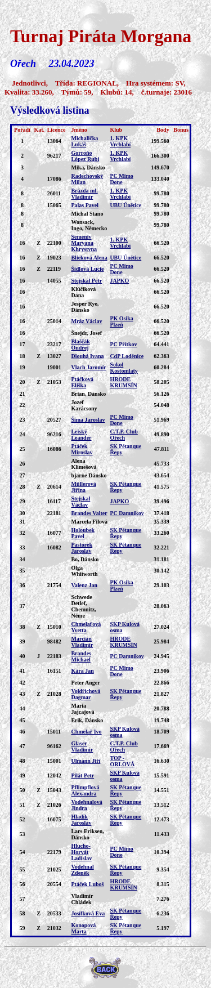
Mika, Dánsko (88, 167)
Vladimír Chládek (82, 899)
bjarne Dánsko (88, 475)
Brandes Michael (81, 656)
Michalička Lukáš (84, 141)
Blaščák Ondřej (80, 344)
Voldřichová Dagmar (85, 694)
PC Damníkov (126, 513)
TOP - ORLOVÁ (122, 761)
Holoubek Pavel (83, 533)
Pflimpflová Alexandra (85, 790)
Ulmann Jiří (85, 761)
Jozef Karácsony (84, 405)
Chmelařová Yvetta (86, 627)
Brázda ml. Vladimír (84, 193)
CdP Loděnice (126, 356)
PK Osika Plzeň (121, 321)
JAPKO (119, 281)
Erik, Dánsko (87, 720)
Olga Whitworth (84, 571)
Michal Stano (87, 214)
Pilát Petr (82, 775)
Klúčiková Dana (83, 292)
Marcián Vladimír (82, 642)
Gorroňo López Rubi (85, 156)
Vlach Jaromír (88, 367)
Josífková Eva (88, 913)
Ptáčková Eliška (82, 382)
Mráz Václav (86, 321)
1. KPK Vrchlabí (120, 141)
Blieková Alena (89, 257)
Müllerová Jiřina (83, 487)
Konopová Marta (83, 928)
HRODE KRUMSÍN (123, 382)
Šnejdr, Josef (86, 333)
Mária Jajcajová (82, 709)
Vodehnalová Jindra (86, 805)
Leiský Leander (81, 434)
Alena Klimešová (83, 464)
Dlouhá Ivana (87, 356)
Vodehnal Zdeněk (82, 870)
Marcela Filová (89, 521)
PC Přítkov (123, 344)
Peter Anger (85, 682)
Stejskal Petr (86, 281)
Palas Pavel (84, 205)
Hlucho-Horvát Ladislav (81, 852)
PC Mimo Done (121, 179)
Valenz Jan (84, 585)
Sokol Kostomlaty (123, 367)
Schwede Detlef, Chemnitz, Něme (83, 606)
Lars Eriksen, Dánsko (87, 834)
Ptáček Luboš (87, 884)
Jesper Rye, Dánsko (84, 307)
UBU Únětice (125, 205)
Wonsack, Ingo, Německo (89, 225)
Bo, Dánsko (84, 559)
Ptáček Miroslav (81, 449)
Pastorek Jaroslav (81, 548)
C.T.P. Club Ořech (123, 434)
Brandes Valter (89, 513)
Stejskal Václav (80, 501)
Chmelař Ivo (86, 731)
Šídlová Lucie (87, 269)
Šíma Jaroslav (88, 420)
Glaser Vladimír (82, 746)
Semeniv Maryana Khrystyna (84, 243)
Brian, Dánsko (88, 394)
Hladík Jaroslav (81, 819)
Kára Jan (82, 671)
